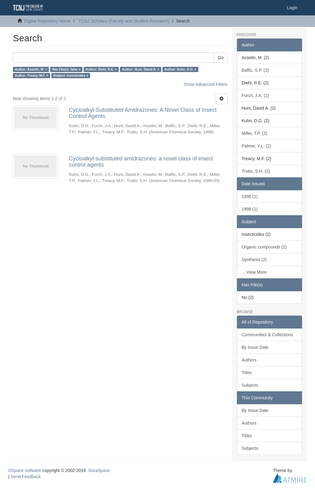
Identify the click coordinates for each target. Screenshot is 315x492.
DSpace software (24, 470)
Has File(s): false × (66, 69)
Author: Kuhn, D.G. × (180, 69)
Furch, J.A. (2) (255, 95)
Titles (247, 372)
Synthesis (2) (254, 259)
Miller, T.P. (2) (255, 133)
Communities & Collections (267, 334)
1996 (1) (250, 196)
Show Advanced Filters (205, 84)
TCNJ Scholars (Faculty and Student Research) (123, 20)
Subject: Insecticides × (70, 75)
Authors (249, 359)
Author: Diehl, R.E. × (101, 69)
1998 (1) (250, 209)
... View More (254, 272)
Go (221, 57)
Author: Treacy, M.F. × (31, 75)
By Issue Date (255, 347)
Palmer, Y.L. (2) (256, 145)
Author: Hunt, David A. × (140, 69)
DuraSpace (99, 470)
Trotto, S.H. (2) (256, 171)
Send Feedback (26, 476)
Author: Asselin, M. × (31, 69)
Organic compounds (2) (264, 246)
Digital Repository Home (47, 20)
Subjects (250, 385)
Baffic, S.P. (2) (255, 70)
